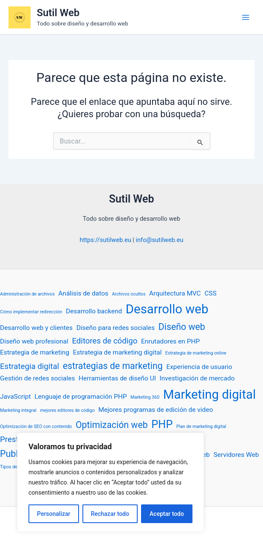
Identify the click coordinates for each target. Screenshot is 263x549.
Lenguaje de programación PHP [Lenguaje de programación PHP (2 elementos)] (80, 396)
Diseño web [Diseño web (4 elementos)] (181, 326)
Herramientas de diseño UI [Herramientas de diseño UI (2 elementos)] (117, 378)
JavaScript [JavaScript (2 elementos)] (15, 396)
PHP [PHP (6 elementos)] (162, 424)
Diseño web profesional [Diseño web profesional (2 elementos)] (34, 341)
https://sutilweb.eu (105, 240)
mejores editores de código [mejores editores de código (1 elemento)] (67, 410)
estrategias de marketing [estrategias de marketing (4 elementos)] (113, 365)
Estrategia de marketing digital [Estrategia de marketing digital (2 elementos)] (117, 352)
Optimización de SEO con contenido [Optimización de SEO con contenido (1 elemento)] (36, 426)
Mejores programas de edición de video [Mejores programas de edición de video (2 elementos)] (155, 410)
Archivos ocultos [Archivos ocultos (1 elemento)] (129, 294)
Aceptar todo (167, 513)
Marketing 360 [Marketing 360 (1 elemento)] (144, 397)
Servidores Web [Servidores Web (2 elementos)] (236, 455)
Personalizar (53, 513)
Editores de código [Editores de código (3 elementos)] (104, 341)
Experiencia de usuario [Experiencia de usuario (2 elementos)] (199, 367)
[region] (110, 482)
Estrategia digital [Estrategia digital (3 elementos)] (29, 366)
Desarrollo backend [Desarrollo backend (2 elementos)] (94, 311)
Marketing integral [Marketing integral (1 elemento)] (18, 410)
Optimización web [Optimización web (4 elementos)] (112, 424)
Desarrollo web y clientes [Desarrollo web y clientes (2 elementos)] (36, 328)
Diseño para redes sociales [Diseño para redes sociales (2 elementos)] (115, 328)
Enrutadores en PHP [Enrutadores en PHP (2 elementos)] (170, 341)
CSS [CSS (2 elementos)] (210, 293)
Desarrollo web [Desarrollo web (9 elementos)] (167, 309)
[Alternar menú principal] (246, 17)
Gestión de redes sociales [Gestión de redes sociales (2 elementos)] (37, 378)
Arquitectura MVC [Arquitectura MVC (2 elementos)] (175, 293)
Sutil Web (58, 13)
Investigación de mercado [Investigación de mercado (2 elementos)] (197, 378)
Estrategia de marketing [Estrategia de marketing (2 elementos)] (34, 352)
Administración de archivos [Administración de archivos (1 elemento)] (27, 294)
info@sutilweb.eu (159, 240)
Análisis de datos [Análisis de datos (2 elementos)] (83, 293)
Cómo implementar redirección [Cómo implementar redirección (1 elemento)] (31, 312)
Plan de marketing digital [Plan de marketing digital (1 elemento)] (201, 426)
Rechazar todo (110, 513)
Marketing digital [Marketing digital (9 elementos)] (209, 394)
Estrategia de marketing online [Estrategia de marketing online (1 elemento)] (195, 353)
